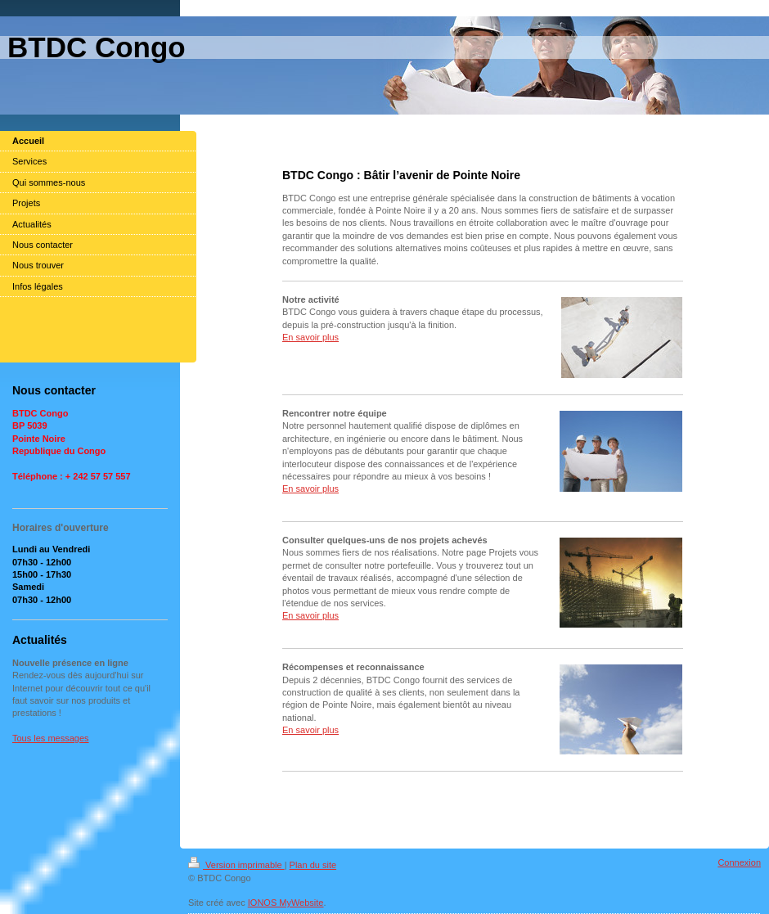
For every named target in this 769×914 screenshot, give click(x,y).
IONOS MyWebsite (286, 902)
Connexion (739, 862)
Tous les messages (50, 738)
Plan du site (313, 865)
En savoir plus (310, 337)
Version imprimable (236, 865)
